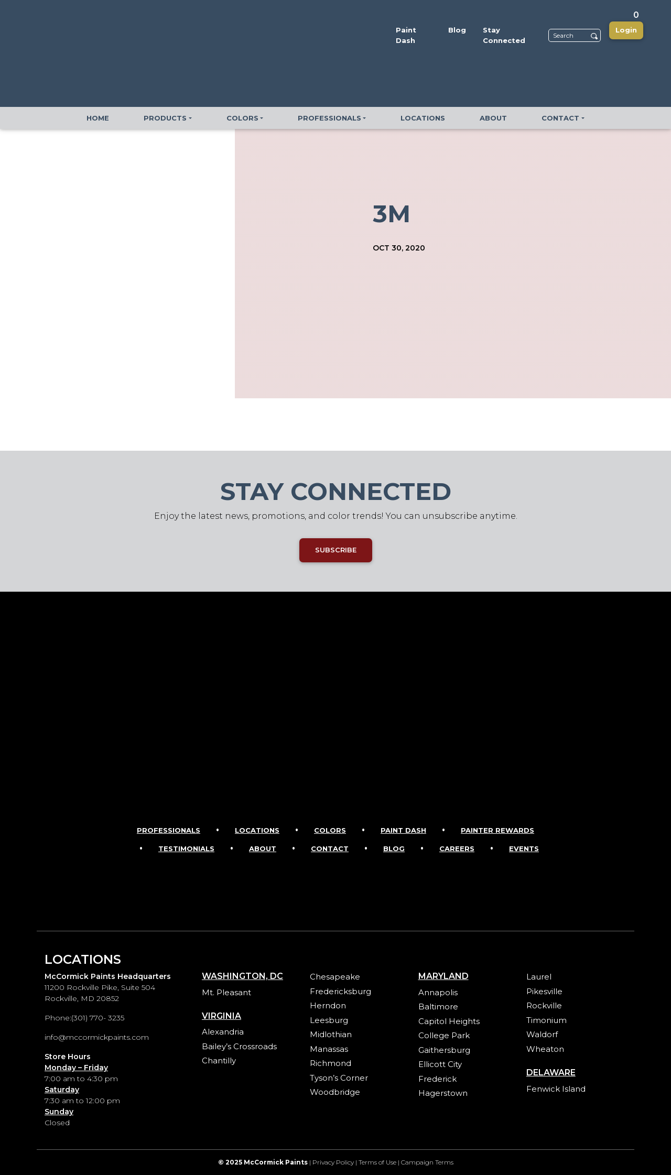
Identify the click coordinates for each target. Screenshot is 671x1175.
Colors (330, 830)
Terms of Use (377, 1162)
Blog (394, 848)
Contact (330, 848)
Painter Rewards (497, 830)
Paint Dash (403, 830)
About (262, 848)
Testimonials (186, 848)
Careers (456, 848)
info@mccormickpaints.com (97, 1037)
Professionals (168, 830)
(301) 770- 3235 (97, 1017)
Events (524, 848)
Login (626, 30)
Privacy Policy (333, 1162)
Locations (257, 830)
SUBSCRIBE (335, 550)
